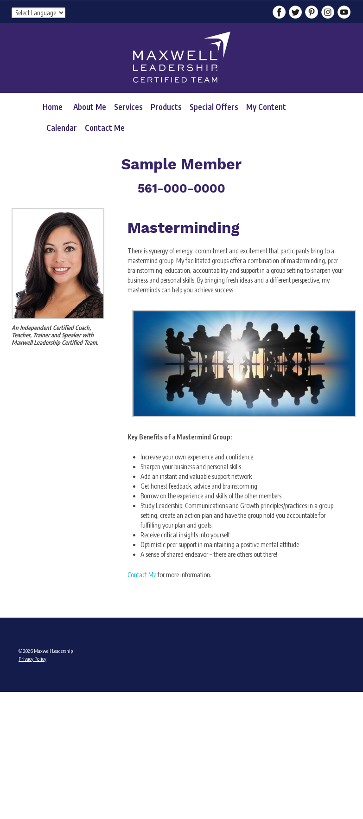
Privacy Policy (32, 659)
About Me (89, 107)
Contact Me (105, 128)
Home (53, 107)
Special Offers (214, 107)
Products (166, 107)
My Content (266, 107)
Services (128, 107)
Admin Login (31, 694)
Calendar (61, 128)
